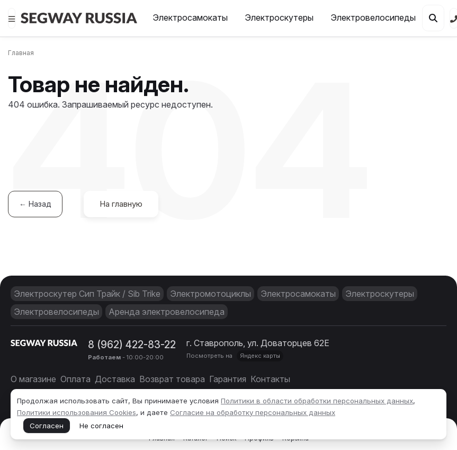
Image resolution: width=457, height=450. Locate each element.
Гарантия (227, 379)
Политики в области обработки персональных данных (317, 400)
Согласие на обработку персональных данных (252, 412)
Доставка (115, 379)
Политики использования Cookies (76, 412)
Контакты (270, 379)
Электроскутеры (279, 17)
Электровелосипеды (373, 17)
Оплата (75, 379)
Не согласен (101, 425)
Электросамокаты (190, 17)
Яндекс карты (260, 355)
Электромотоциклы (210, 293)
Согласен (47, 425)
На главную (121, 204)
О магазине (33, 379)
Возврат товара (172, 379)
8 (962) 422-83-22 (132, 344)
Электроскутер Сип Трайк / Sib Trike (87, 293)
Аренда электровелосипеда (167, 311)
